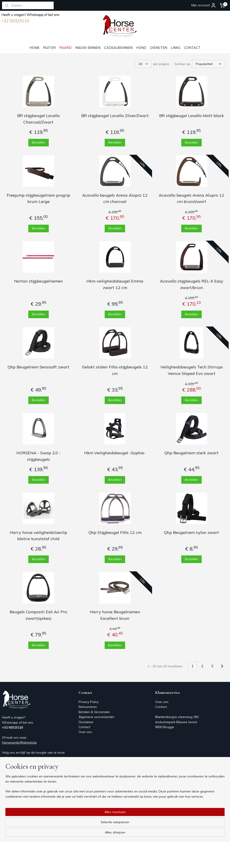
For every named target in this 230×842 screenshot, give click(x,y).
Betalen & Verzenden (94, 712)
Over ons (85, 732)
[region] (85, 824)
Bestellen (38, 142)
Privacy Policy (89, 702)
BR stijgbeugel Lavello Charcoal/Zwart (38, 119)
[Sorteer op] (208, 64)
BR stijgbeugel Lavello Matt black (191, 115)
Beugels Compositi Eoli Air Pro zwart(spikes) (38, 615)
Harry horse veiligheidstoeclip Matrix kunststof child (38, 536)
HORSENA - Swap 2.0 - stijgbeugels (38, 456)
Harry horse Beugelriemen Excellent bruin (115, 615)
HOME (34, 48)
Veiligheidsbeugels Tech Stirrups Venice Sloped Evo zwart (191, 370)
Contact (84, 727)
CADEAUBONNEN (118, 48)
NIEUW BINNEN (87, 48)
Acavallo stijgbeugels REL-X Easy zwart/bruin (191, 284)
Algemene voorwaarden (96, 717)
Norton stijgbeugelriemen (38, 281)
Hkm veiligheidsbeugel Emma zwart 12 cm (114, 284)
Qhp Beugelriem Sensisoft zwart (38, 367)
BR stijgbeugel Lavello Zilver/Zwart (115, 115)
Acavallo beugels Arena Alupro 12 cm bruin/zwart (191, 198)
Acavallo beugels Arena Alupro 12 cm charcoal (115, 198)
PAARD (65, 48)
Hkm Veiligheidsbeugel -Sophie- (115, 452)
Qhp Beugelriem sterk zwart (191, 452)
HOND (141, 48)
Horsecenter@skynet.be (19, 742)
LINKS (175, 48)
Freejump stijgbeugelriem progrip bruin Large (38, 198)
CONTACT (192, 48)
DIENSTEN (158, 48)
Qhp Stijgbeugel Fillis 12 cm (115, 532)
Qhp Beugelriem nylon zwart (191, 532)
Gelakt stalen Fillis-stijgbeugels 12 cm (115, 370)
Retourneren (88, 707)
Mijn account (203, 5)
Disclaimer (86, 722)
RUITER (49, 48)
